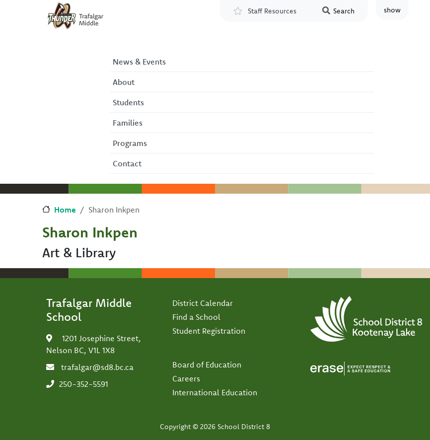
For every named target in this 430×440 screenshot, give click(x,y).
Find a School (196, 317)
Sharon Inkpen (90, 232)
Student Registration (208, 331)
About (124, 82)
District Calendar (202, 303)
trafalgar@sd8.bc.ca (97, 367)
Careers (186, 378)
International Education (214, 392)
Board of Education (206, 364)
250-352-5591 (83, 384)
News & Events (139, 62)
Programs (130, 143)
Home (65, 210)
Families (128, 123)
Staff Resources (272, 10)
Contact (127, 163)
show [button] (392, 9)
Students (128, 102)
